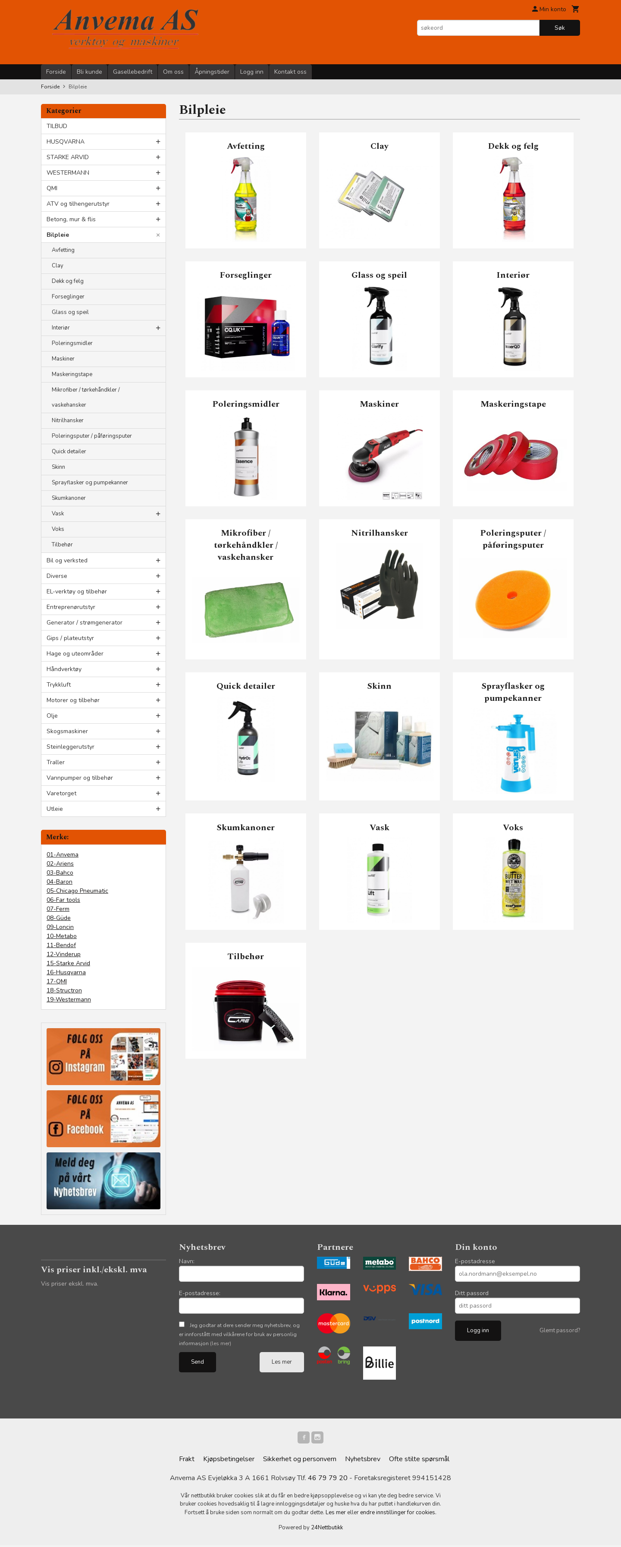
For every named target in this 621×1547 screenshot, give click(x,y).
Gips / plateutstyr (70, 638)
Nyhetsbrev (362, 1460)
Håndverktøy (64, 669)
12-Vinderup (64, 954)
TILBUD (57, 126)
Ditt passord (472, 1293)
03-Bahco (60, 873)
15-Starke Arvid (68, 963)
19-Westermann (69, 999)
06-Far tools (63, 900)
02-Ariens (60, 864)
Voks (58, 529)
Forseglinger (68, 297)
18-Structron (64, 990)
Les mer (282, 1362)
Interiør (61, 328)
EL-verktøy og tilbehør (77, 591)
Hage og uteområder (75, 654)
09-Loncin (60, 927)
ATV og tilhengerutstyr (78, 204)
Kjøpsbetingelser (228, 1460)
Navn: (186, 1261)
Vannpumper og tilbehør (80, 778)
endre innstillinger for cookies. (398, 1514)
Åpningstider (211, 72)
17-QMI (57, 981)
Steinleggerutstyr (70, 747)
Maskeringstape (72, 374)
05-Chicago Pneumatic (77, 891)
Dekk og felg (68, 281)
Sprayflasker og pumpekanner (90, 482)
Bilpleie (58, 235)
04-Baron (59, 882)
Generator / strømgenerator (84, 622)
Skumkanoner (69, 498)
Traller (56, 762)
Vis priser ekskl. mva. (69, 1284)
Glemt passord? (559, 1330)
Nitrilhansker (68, 420)
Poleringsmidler (72, 343)
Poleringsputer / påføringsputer (92, 436)
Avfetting (63, 250)
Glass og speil (70, 312)
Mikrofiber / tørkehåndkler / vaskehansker (86, 397)
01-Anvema (62, 854)
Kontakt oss (290, 72)
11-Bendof (61, 945)
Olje (52, 716)
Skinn (58, 467)
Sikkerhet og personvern (299, 1460)
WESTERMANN (68, 173)
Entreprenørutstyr (71, 607)
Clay (57, 266)
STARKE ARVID (68, 157)
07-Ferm (58, 909)
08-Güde (59, 918)
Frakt (186, 1460)
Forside (56, 72)
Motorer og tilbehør (73, 700)
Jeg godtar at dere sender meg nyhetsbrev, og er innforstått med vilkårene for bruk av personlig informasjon (239, 1334)
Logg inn (251, 72)
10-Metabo (62, 936)
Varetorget (61, 793)
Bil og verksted (67, 560)
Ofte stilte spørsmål (419, 1460)
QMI (52, 188)
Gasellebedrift (132, 72)
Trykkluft (59, 685)
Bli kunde (89, 72)
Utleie (55, 809)
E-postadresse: (199, 1293)
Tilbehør (62, 545)
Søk (560, 28)
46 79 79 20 (328, 1479)
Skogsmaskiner (67, 731)
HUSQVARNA (66, 142)
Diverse (57, 576)
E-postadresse (475, 1261)
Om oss (173, 72)
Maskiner (63, 359)
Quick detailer (69, 451)
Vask (58, 514)
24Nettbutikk (327, 1529)
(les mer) (220, 1343)
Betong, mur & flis (71, 219)
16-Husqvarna (66, 972)
